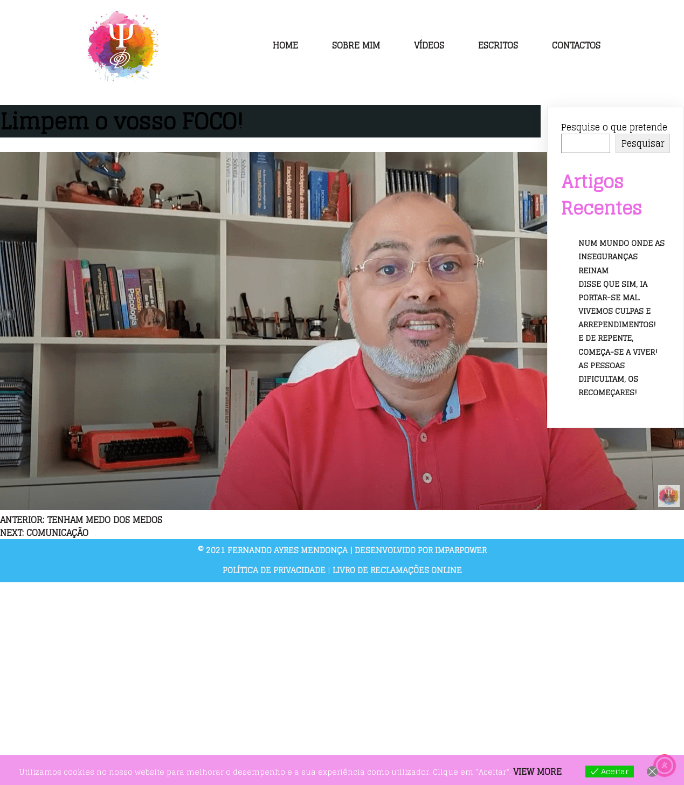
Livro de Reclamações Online (397, 570)
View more (537, 771)
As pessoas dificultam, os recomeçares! (608, 379)
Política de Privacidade (275, 570)
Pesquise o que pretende (614, 127)
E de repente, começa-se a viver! (618, 344)
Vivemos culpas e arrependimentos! (617, 317)
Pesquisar (642, 143)
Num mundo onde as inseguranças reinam (621, 256)
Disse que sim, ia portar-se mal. (612, 290)
